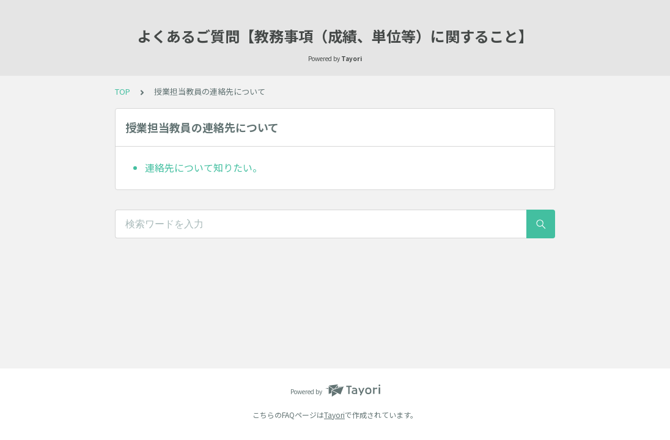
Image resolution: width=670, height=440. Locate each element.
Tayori (334, 414)
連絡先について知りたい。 (203, 167)
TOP (122, 91)
